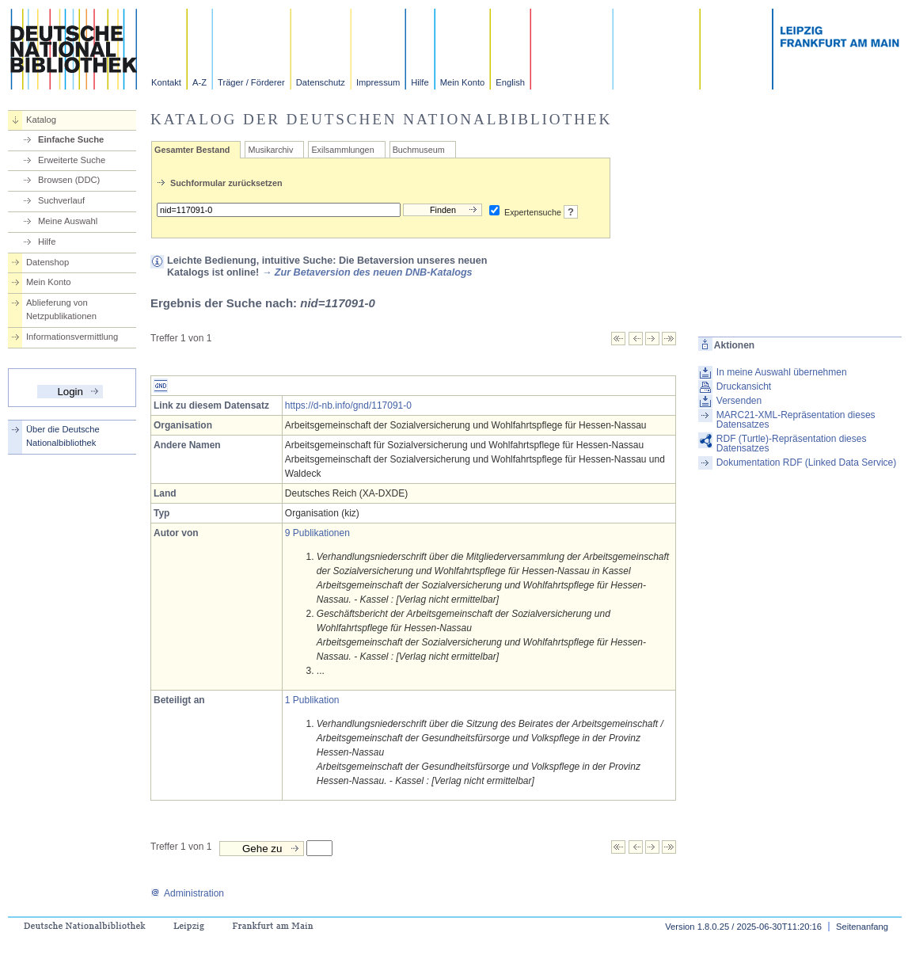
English (510, 82)
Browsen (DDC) (69, 180)
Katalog (41, 119)
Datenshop (47, 262)
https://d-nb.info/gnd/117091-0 (348, 405)
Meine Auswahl (67, 221)
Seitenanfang (862, 926)
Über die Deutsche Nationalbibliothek (63, 435)
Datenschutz (320, 82)
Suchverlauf (61, 200)
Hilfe (419, 82)
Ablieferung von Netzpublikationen (61, 309)
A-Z (199, 82)
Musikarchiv (270, 149)
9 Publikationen (317, 533)
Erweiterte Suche (71, 160)
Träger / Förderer (251, 82)
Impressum (378, 82)
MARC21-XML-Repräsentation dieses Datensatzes (796, 419)
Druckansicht (743, 386)
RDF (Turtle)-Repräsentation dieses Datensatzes (791, 443)
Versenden (739, 400)
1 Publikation (312, 700)
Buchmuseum (419, 149)
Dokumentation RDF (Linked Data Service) (806, 462)
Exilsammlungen (342, 149)
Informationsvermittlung (72, 336)
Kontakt (166, 82)
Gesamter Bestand (192, 149)
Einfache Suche (71, 139)
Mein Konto (462, 82)
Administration (187, 893)
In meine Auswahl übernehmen (781, 372)
